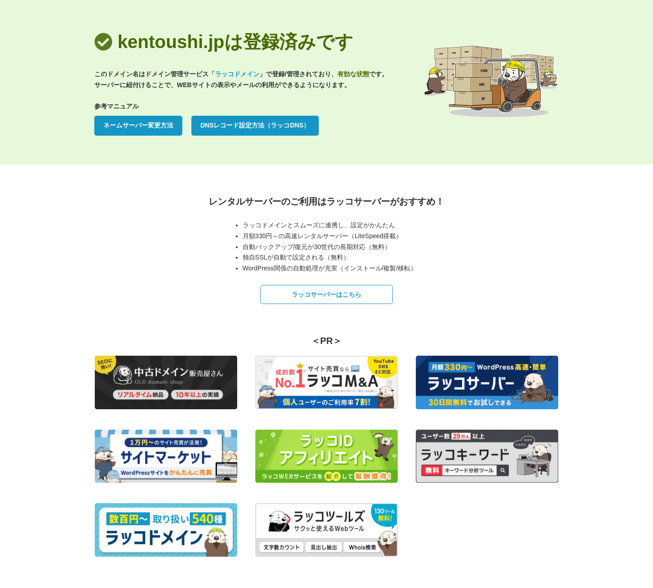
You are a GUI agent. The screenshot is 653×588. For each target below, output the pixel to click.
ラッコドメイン (237, 74)
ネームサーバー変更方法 (138, 125)
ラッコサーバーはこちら (326, 294)
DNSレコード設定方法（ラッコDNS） (255, 125)
